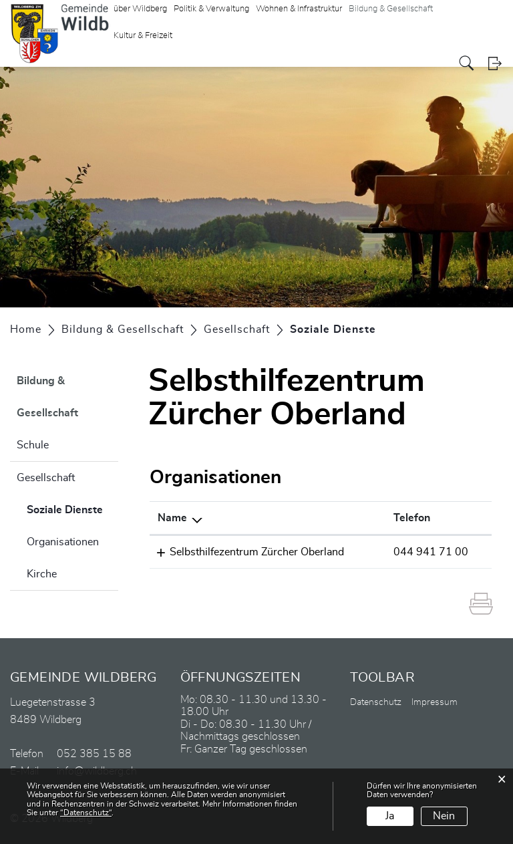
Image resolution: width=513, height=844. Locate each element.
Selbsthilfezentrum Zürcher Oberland (257, 552)
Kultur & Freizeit (143, 35)
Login (494, 63)
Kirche (42, 574)
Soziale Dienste (72, 508)
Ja (389, 816)
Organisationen (63, 542)
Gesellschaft (46, 477)
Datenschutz (375, 702)
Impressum (434, 702)
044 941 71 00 (430, 552)
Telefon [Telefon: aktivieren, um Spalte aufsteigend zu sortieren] (411, 518)
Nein (444, 816)
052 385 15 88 (94, 753)
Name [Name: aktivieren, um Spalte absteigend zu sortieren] (172, 518)
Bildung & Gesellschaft (47, 397)
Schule (33, 445)
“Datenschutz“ (86, 813)
